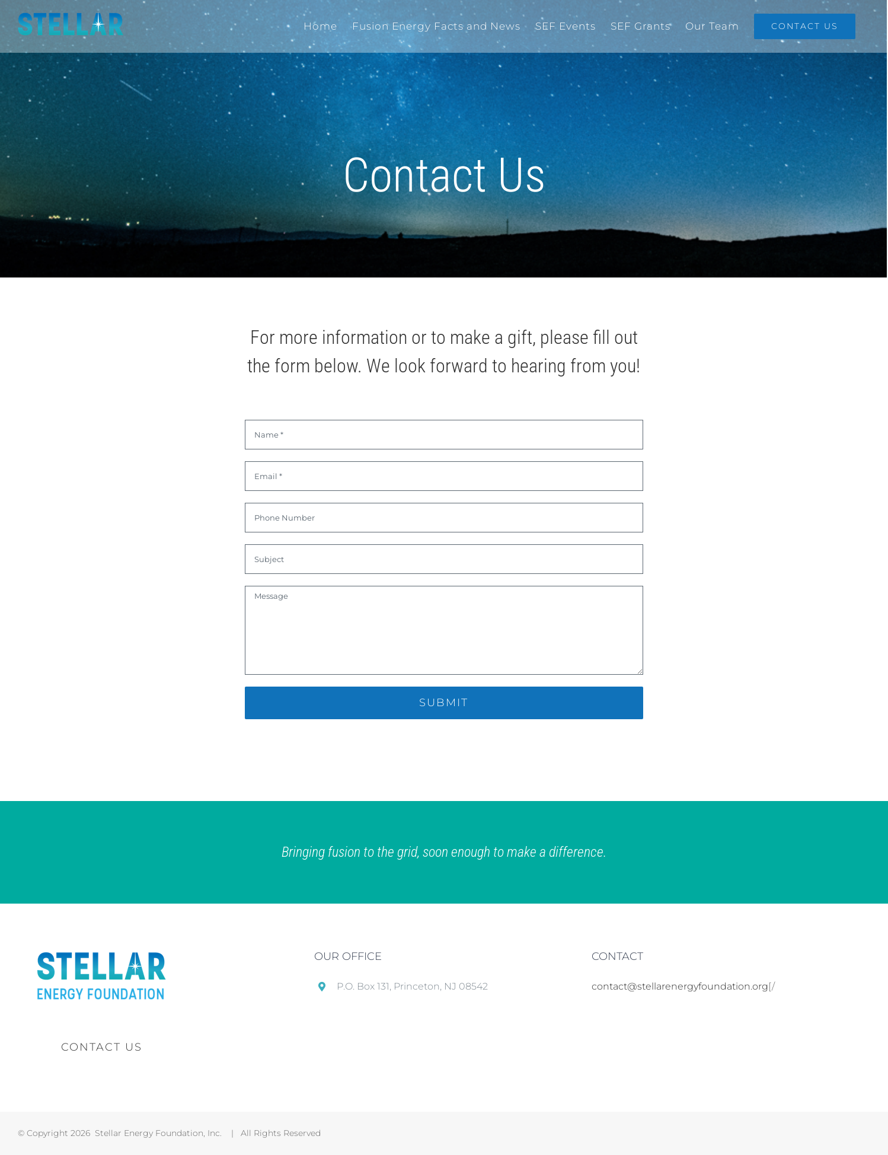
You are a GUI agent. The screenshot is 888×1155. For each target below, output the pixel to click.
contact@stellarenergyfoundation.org (680, 986)
